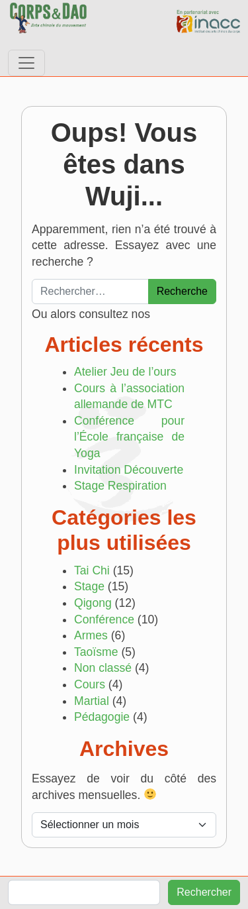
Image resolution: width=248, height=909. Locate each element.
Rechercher (204, 892)
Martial (91, 701)
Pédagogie (102, 716)
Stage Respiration (120, 485)
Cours (89, 684)
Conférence (104, 619)
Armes (91, 635)
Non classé (103, 667)
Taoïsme (96, 652)
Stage (89, 586)
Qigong (93, 603)
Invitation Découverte (128, 469)
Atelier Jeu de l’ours (125, 371)
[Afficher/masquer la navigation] (26, 63)
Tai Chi (92, 570)
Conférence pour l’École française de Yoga (129, 437)
